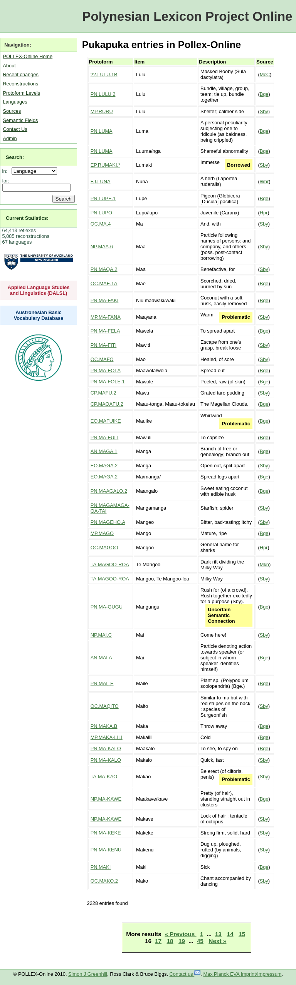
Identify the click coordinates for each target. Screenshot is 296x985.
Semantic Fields (20, 120)
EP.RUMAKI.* (105, 165)
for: (6, 181)
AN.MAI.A (101, 658)
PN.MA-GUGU (107, 607)
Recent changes (20, 74)
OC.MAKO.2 (104, 881)
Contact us (185, 974)
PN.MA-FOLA (106, 370)
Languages (15, 102)
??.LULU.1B (104, 74)
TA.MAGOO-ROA (110, 564)
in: (6, 171)
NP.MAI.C (101, 635)
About (9, 66)
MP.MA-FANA (106, 317)
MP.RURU (102, 111)
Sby (264, 111)
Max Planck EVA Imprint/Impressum (242, 974)
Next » (217, 941)
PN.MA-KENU (106, 850)
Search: (15, 157)
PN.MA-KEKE (106, 833)
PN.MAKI (101, 867)
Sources (12, 111)
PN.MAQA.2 (104, 269)
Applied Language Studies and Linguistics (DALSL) (39, 290)
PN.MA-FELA (105, 331)
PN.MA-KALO (106, 748)
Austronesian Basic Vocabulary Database (39, 315)
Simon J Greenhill (87, 974)
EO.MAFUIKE (106, 421)
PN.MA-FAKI (105, 300)
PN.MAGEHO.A (108, 522)
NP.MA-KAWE (106, 799)
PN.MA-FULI (105, 437)
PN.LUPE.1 (103, 198)
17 (158, 941)
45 (200, 941)
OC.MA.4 (101, 224)
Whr (264, 181)
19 (181, 941)
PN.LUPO (101, 213)
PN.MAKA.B (104, 726)
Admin (10, 138)
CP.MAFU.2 (103, 393)
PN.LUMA (102, 131)
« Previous (181, 934)
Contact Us (15, 129)
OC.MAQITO (105, 706)
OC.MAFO (102, 359)
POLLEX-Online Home (27, 56)
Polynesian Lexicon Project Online (187, 16)
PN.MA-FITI (104, 345)
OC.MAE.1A (104, 283)
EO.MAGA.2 (104, 465)
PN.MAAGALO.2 (109, 491)
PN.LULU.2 (103, 94)
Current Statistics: (27, 218)
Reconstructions (20, 84)
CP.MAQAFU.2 (107, 404)
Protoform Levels (21, 93)
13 (218, 934)
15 (242, 934)
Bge (264, 94)
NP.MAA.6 (102, 246)
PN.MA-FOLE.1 (108, 382)
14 (230, 934)
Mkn (264, 564)
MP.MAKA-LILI (107, 737)
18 (170, 941)
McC (265, 74)
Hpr (264, 213)
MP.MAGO (102, 533)
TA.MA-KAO (104, 776)
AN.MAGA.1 (104, 451)
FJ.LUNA (101, 181)
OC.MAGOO (104, 547)
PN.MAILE (102, 683)
